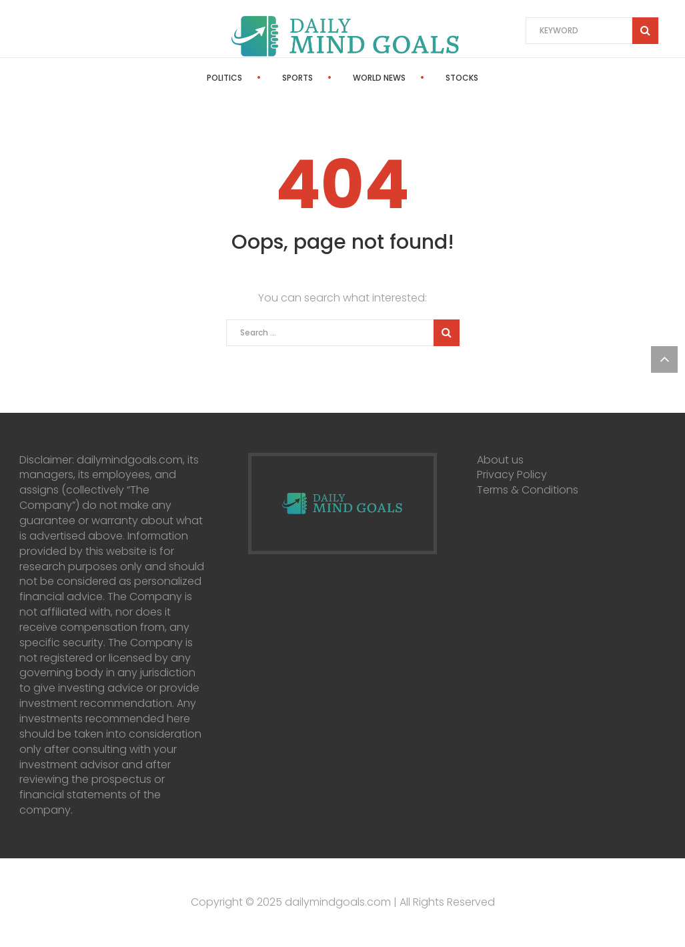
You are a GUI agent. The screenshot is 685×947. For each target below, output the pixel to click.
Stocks (462, 77)
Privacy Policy (512, 474)
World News (379, 77)
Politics (224, 77)
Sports (297, 77)
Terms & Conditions (527, 490)
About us (500, 459)
